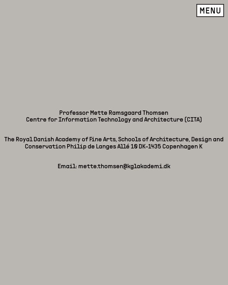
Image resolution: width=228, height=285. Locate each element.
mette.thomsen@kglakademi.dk (124, 57)
